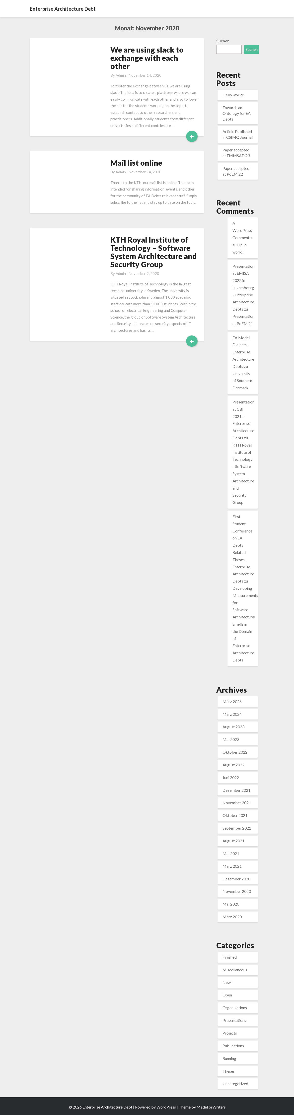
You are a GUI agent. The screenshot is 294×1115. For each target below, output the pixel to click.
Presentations (234, 1020)
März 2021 (232, 866)
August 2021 (233, 840)
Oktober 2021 (234, 815)
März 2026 (232, 701)
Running (229, 1058)
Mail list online (136, 162)
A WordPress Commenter (242, 230)
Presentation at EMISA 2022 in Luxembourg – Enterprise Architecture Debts (243, 288)
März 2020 (232, 916)
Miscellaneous (234, 969)
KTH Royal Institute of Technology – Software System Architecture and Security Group (153, 252)
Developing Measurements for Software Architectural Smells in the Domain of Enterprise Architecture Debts (245, 624)
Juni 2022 (230, 777)
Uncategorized (235, 1083)
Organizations (234, 1007)
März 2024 (232, 714)
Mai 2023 (230, 739)
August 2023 (233, 726)
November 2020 (236, 891)
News (227, 982)
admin (121, 75)
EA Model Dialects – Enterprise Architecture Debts (243, 352)
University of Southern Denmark (242, 380)
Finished (229, 957)
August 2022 (233, 764)
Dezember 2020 (236, 878)
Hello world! (233, 94)
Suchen (222, 40)
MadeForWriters (211, 1107)
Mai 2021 (230, 853)
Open (227, 994)
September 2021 (236, 828)
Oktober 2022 (234, 752)
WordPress (166, 1107)
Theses (228, 1071)
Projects (229, 1033)
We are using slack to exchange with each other (147, 57)
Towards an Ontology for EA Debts (236, 113)
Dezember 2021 (236, 790)
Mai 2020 (230, 904)
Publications (233, 1045)
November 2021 (236, 802)
